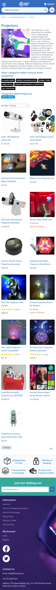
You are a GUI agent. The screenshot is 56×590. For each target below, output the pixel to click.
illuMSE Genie (8, 80)
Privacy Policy (8, 516)
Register (6, 540)
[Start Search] (46, 10)
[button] (52, 10)
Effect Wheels (8, 97)
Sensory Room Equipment (17, 17)
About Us (6, 504)
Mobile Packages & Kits (26, 80)
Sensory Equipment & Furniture (29, 84)
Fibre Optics (7, 84)
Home (3, 17)
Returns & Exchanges (11, 512)
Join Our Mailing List (28, 483)
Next (51, 449)
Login (5, 535)
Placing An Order (9, 520)
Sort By (4, 105)
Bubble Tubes (44, 80)
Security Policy (8, 524)
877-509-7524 (11, 579)
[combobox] (24, 10)
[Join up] (52, 489)
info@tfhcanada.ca (16, 573)
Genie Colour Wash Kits (41, 219)
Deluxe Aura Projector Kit (42, 178)
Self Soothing (8, 88)
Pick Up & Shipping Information (15, 508)
